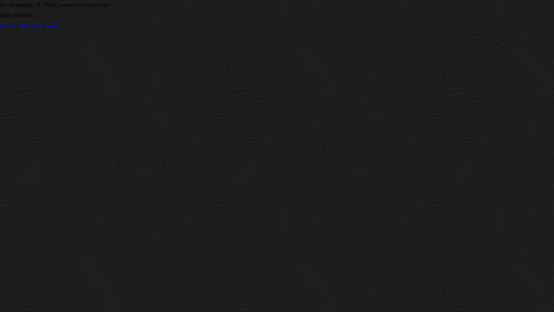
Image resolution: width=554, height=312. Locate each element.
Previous (30, 26)
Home (7, 26)
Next (52, 26)
